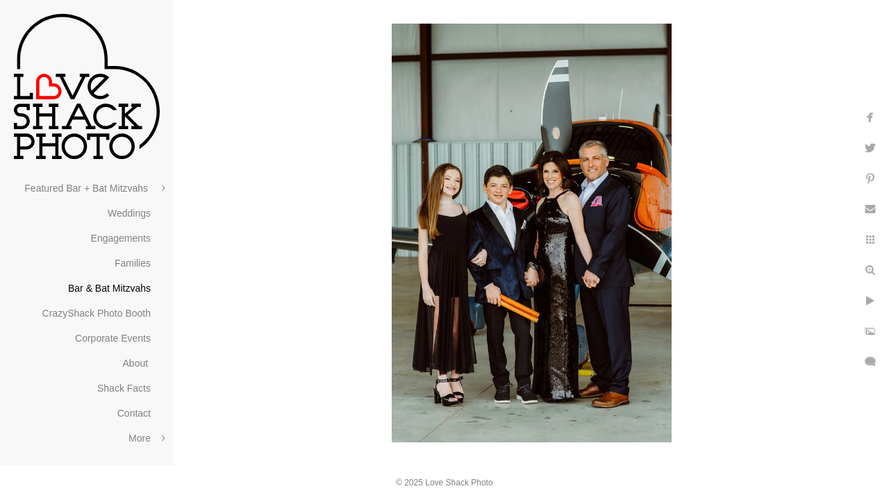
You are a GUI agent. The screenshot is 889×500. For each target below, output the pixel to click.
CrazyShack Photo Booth (96, 313)
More (139, 438)
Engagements (121, 238)
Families (133, 263)
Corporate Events (113, 338)
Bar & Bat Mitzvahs (109, 288)
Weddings (129, 213)
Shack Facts (124, 388)
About (137, 363)
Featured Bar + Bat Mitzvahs (87, 188)
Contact (134, 413)
